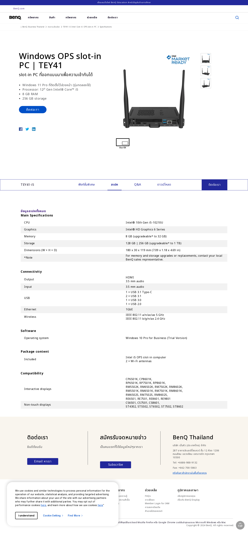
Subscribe (115, 464)
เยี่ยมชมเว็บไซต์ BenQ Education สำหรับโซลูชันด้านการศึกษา (124, 2)
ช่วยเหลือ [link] (92, 17)
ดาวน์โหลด (149, 499)
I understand (26, 515)
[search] (237, 17)
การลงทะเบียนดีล (152, 507)
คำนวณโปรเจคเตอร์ (153, 511)
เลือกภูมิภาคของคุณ (186, 496)
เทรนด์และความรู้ (119, 496)
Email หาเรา (42, 461)
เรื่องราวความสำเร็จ (121, 499)
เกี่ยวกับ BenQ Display (189, 499)
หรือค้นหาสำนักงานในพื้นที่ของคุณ (190, 473)
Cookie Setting (53, 515)
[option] (154, 91)
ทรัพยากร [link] (33, 17)
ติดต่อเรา (32, 109)
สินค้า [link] (52, 17)
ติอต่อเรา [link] (113, 17)
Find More (75, 515)
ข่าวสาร (115, 503)
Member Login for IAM (157, 503)
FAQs (148, 496)
